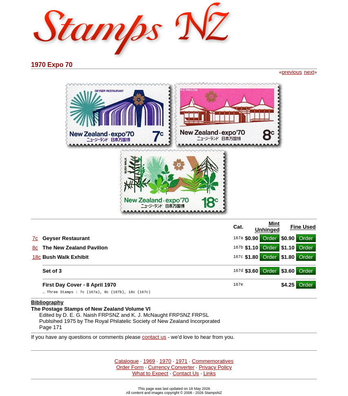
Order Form (129, 368)
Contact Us (186, 375)
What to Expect (150, 375)
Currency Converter (171, 368)
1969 (149, 362)
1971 (181, 362)
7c (35, 238)
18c (36, 257)
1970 (165, 362)
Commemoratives (213, 362)
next (309, 72)
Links (209, 375)
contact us (154, 338)
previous (292, 72)
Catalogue (126, 362)
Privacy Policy (215, 368)
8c (35, 248)
